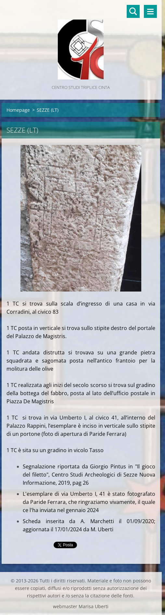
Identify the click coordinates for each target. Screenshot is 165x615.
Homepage (18, 110)
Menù (150, 11)
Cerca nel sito (133, 11)
